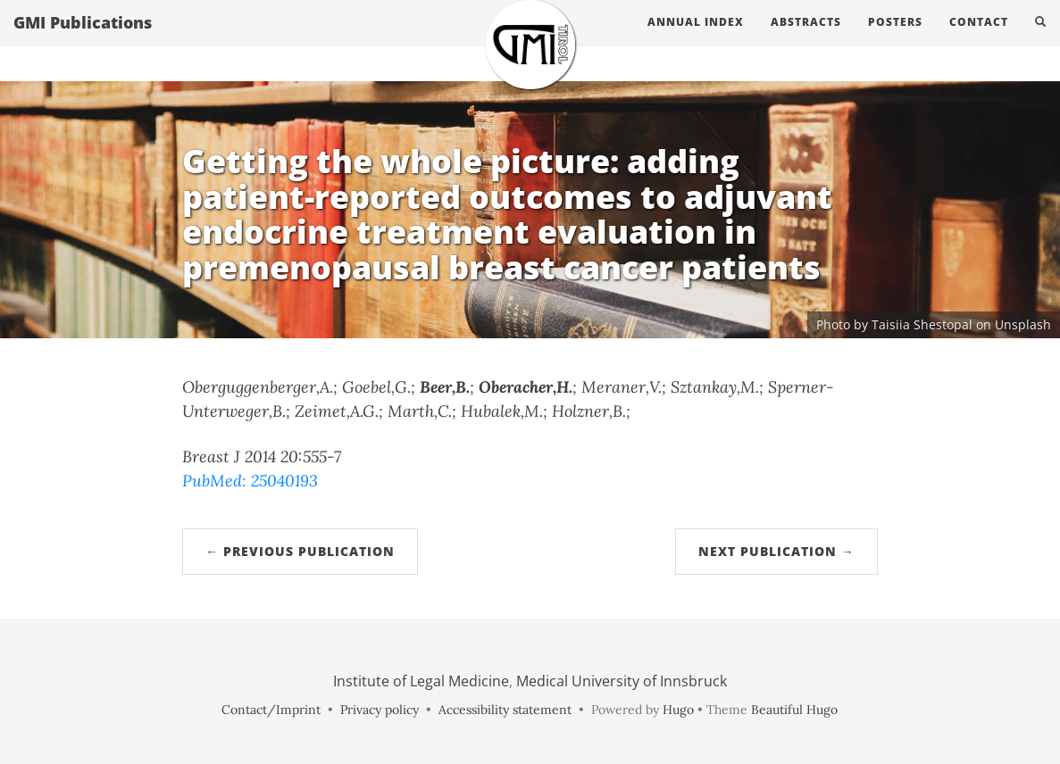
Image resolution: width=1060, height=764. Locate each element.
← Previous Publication (300, 551)
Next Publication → (776, 551)
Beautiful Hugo (794, 710)
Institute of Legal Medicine (421, 681)
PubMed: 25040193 (250, 480)
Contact (978, 39)
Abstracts (806, 39)
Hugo (678, 710)
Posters (895, 39)
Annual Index (695, 39)
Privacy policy (379, 710)
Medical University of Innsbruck (621, 681)
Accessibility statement (505, 710)
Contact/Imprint (271, 710)
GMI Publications (82, 40)
